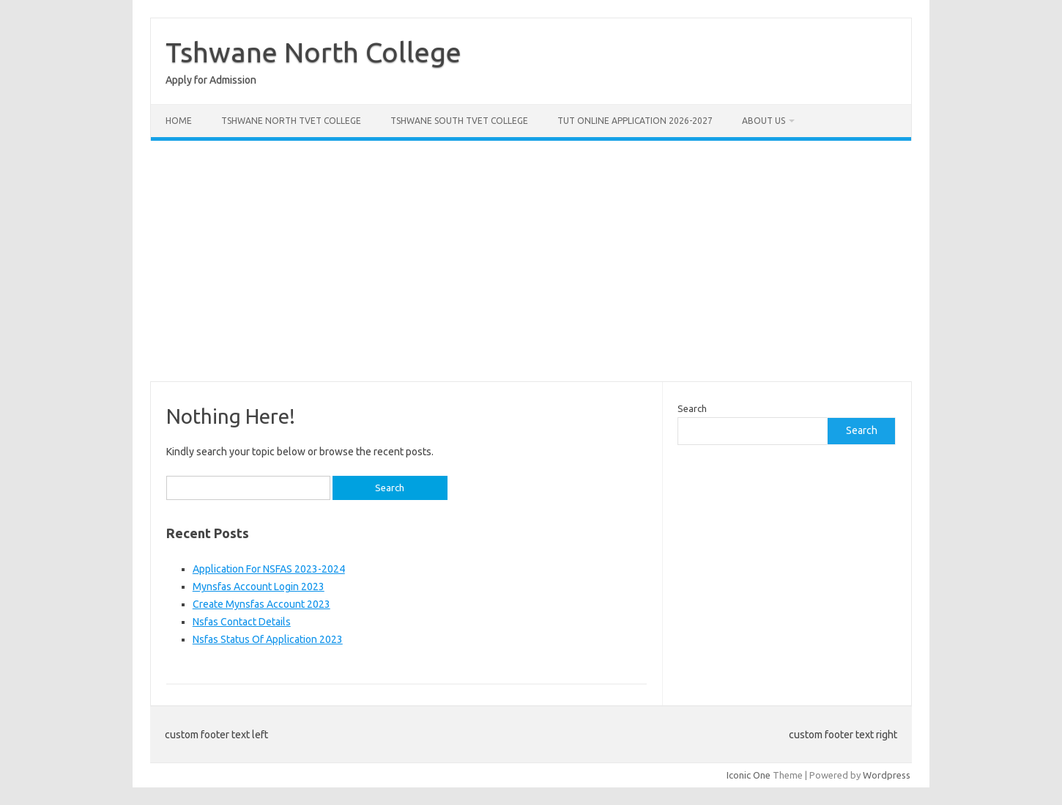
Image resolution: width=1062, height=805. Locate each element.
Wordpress (886, 775)
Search (692, 408)
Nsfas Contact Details (242, 622)
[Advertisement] (531, 261)
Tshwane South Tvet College (459, 120)
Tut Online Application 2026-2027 (635, 120)
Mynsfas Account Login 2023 (258, 586)
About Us (763, 120)
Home (179, 120)
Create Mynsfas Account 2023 (261, 604)
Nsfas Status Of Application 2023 (268, 639)
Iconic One (748, 775)
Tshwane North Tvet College (291, 120)
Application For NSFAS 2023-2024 (269, 569)
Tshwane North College (313, 52)
